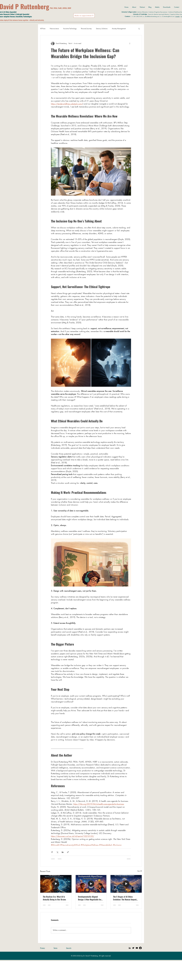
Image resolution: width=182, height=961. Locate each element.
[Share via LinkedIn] (63, 852)
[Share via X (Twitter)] (57, 852)
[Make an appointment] (84, 15)
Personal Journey (86, 29)
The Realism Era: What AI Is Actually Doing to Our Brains (54, 898)
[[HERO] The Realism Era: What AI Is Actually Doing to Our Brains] (56, 884)
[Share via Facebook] (52, 852)
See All (139, 871)
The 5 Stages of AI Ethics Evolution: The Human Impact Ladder (124, 898)
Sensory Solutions (102, 29)
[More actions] (129, 43)
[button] (139, 28)
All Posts (42, 29)
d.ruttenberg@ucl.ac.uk (168, 16)
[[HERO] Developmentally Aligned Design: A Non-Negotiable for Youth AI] (91, 884)
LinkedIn (177, 16)
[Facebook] (140, 948)
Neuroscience (54, 29)
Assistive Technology (70, 29)
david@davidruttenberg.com (152, 16)
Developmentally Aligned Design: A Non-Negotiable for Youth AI (89, 898)
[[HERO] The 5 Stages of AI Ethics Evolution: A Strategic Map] (126, 884)
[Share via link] (68, 852)
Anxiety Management (119, 29)
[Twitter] (133, 948)
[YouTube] (137, 948)
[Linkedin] (129, 948)
